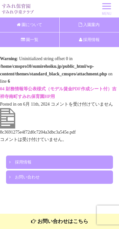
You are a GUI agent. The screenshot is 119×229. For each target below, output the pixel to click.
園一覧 (29, 39)
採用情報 (89, 39)
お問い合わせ (24, 177)
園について (29, 24)
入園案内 (89, 24)
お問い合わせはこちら (59, 221)
